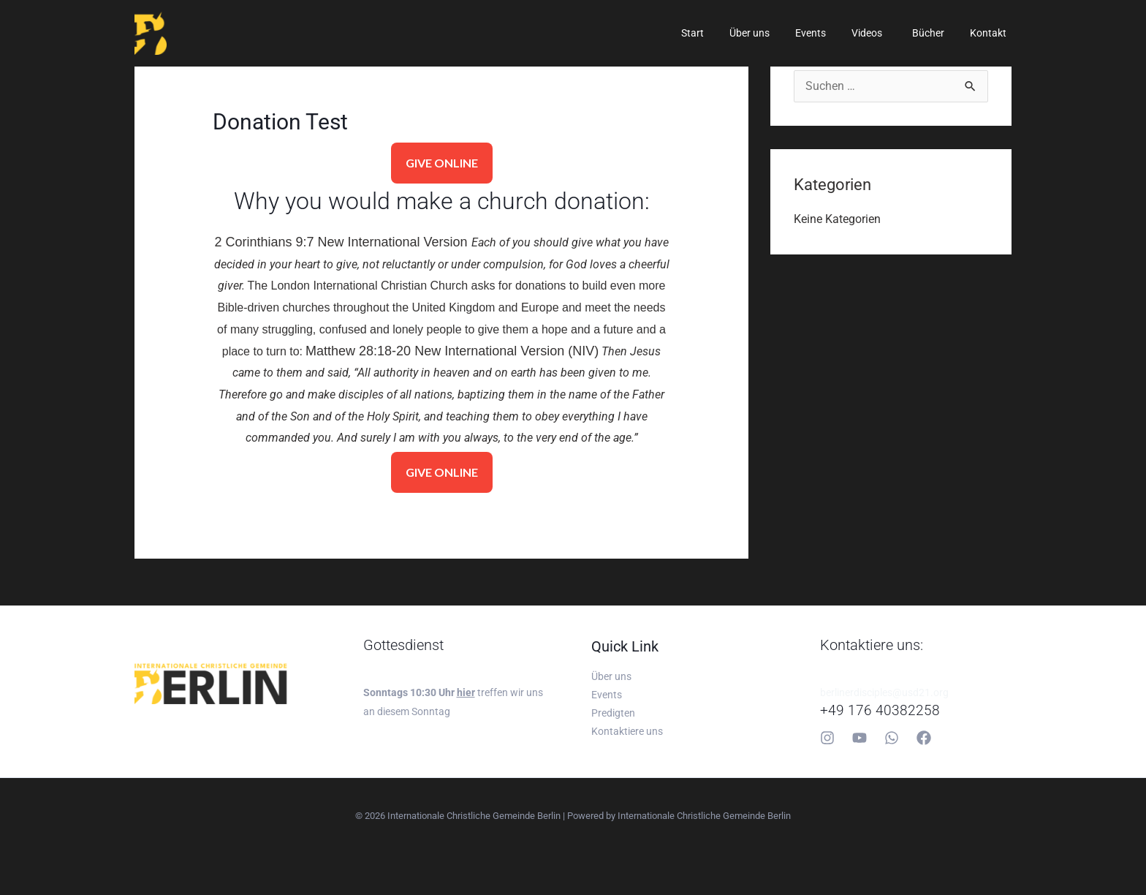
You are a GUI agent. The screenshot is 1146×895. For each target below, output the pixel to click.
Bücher (935, 33)
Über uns (772, 33)
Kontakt (990, 33)
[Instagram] (827, 737)
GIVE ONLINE (442, 163)
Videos (879, 33)
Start (720, 33)
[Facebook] (924, 737)
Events (828, 33)
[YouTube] (859, 737)
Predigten (613, 715)
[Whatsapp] (891, 737)
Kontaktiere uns (627, 734)
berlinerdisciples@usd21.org (884, 692)
